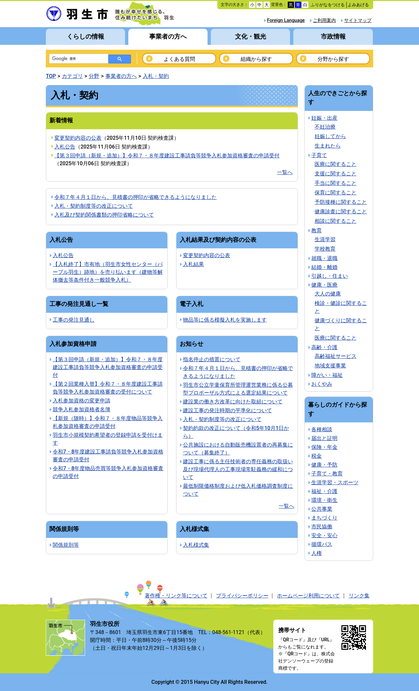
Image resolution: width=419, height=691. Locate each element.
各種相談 (321, 429)
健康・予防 (324, 465)
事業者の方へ (168, 36)
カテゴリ (72, 76)
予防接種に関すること (341, 202)
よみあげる (358, 4)
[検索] (78, 59)
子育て (319, 155)
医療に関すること (335, 164)
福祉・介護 (324, 491)
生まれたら (328, 146)
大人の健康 (328, 294)
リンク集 (359, 596)
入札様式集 (196, 545)
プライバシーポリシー (242, 596)
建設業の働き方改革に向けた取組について (232, 402)
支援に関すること (335, 173)
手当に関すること (335, 183)
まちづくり (324, 518)
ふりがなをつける (328, 4)
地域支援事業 (330, 366)
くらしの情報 (85, 36)
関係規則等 (66, 545)
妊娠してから (330, 136)
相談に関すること (335, 221)
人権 (316, 553)
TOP (51, 76)
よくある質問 (179, 59)
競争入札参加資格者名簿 (81, 409)
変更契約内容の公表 (77, 138)
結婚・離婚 (324, 267)
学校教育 (325, 249)
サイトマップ (358, 20)
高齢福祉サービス (335, 356)
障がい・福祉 (327, 375)
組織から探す (256, 59)
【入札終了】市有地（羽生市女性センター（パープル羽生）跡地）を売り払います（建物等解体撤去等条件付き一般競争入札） (108, 272)
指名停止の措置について (212, 359)
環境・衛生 (324, 500)
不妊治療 (325, 127)
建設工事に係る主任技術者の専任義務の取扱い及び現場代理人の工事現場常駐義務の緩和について (238, 469)
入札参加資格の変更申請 (81, 401)
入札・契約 (156, 76)
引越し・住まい (329, 276)
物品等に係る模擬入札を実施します (225, 320)
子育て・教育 (327, 473)
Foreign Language (286, 20)
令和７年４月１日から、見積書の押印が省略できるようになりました (135, 197)
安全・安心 (324, 535)
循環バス (321, 544)
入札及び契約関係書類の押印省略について (104, 215)
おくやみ (321, 384)
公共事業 (321, 509)
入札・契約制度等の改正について (93, 206)
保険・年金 (324, 447)
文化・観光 (250, 36)
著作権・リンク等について (176, 596)
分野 (94, 76)
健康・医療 (324, 285)
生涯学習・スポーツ (334, 482)
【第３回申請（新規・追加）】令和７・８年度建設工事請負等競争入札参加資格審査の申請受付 (167, 155)
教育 (316, 230)
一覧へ (285, 172)
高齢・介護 (324, 347)
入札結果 (193, 264)
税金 (316, 456)
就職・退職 (324, 258)
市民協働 (321, 526)
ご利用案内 (324, 20)
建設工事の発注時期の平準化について (227, 410)
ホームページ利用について (308, 596)
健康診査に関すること (341, 211)
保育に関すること (335, 192)
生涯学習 (325, 239)
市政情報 (333, 36)
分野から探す (333, 59)
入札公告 (64, 147)
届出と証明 (324, 438)
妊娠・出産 (324, 118)
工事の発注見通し (74, 320)
